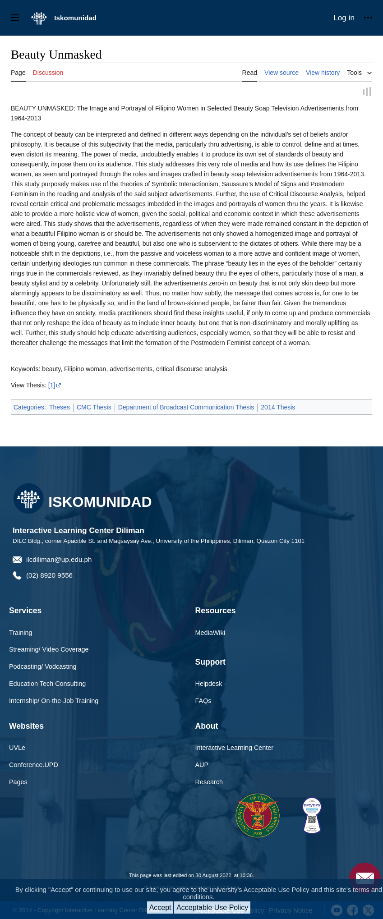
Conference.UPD (33, 765)
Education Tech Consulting (47, 684)
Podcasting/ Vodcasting (43, 667)
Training (20, 632)
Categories (29, 407)
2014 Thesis (278, 407)
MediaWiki (210, 632)
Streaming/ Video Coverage (49, 649)
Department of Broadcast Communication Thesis (186, 407)
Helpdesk (208, 684)
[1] (51, 385)
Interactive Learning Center (234, 748)
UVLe (17, 748)
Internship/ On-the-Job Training (53, 701)
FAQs (203, 701)
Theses (59, 407)
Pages (18, 782)
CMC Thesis (94, 407)
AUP (202, 765)
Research (209, 782)
